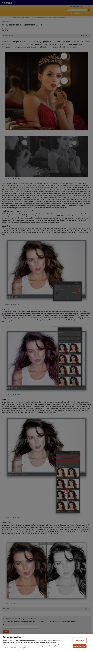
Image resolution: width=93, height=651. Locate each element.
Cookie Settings (79, 644)
